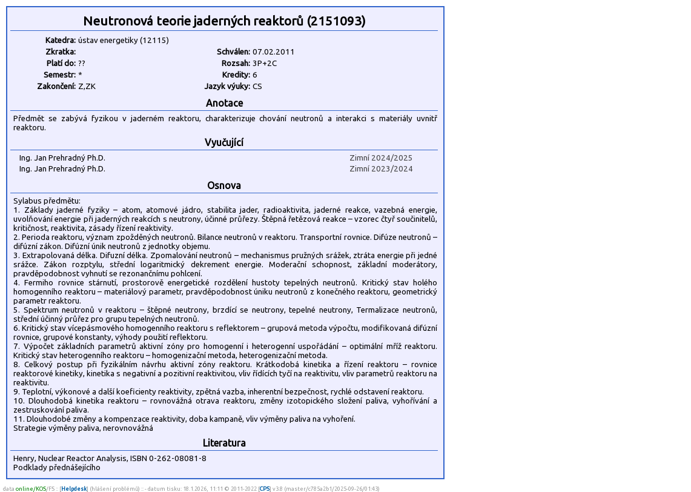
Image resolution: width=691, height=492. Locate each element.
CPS (264, 488)
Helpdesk (74, 488)
